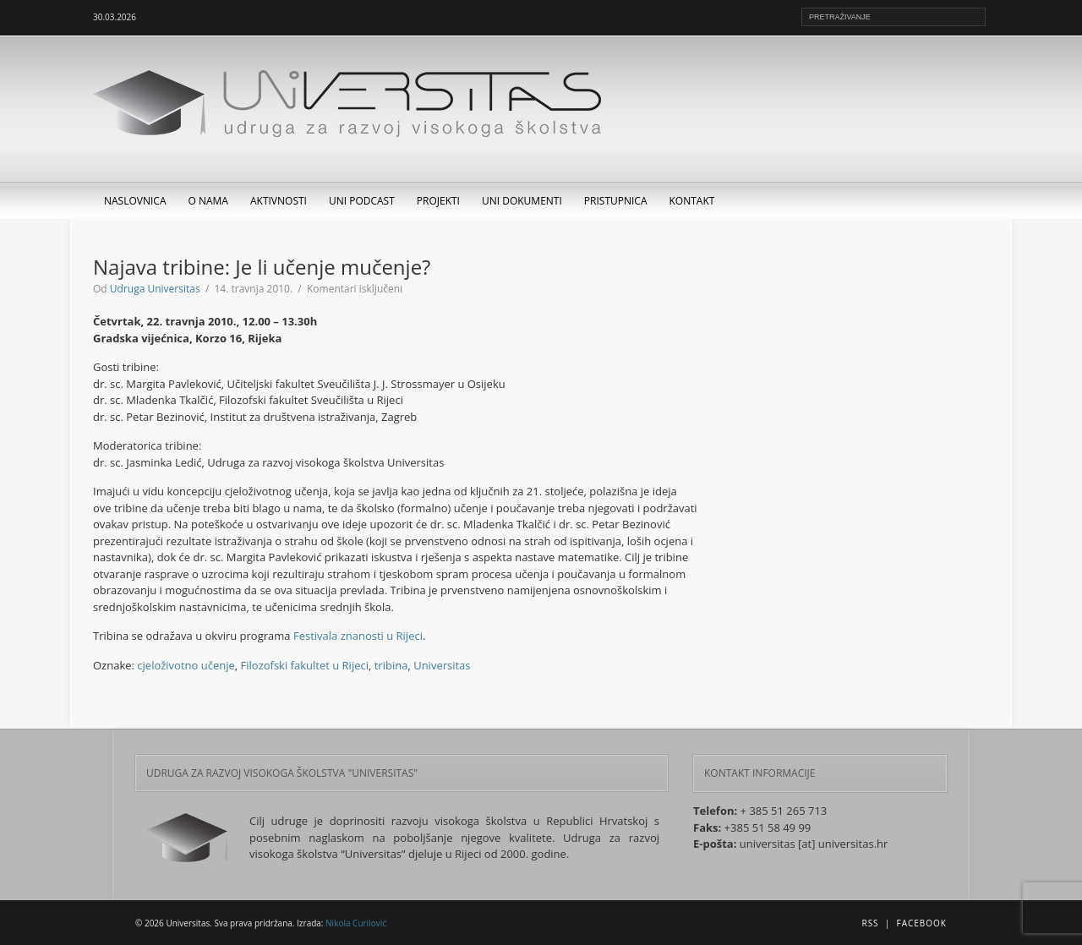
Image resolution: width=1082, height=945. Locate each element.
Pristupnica (616, 201)
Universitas (441, 665)
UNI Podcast (362, 201)
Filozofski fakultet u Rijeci (305, 665)
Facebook (922, 923)
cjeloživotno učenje (185, 665)
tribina (391, 665)
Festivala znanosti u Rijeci (358, 635)
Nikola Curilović (355, 923)
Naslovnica (135, 201)
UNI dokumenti (522, 201)
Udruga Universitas (155, 288)
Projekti (438, 201)
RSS (869, 923)
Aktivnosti (278, 201)
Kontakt (692, 201)
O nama (208, 201)
